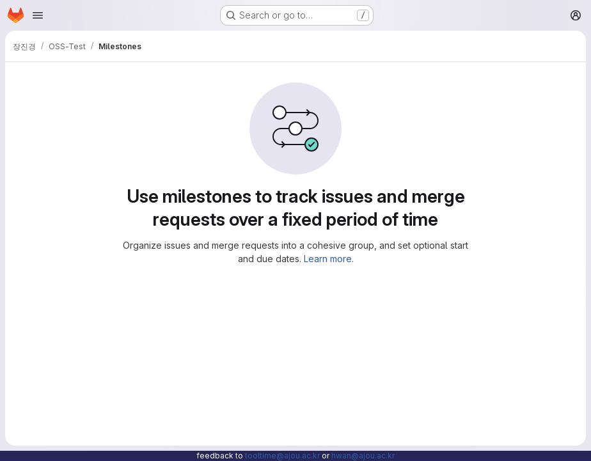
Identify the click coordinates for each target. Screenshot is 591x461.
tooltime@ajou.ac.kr (282, 455)
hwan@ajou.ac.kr (363, 455)
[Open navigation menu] (38, 15)
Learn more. (329, 258)
